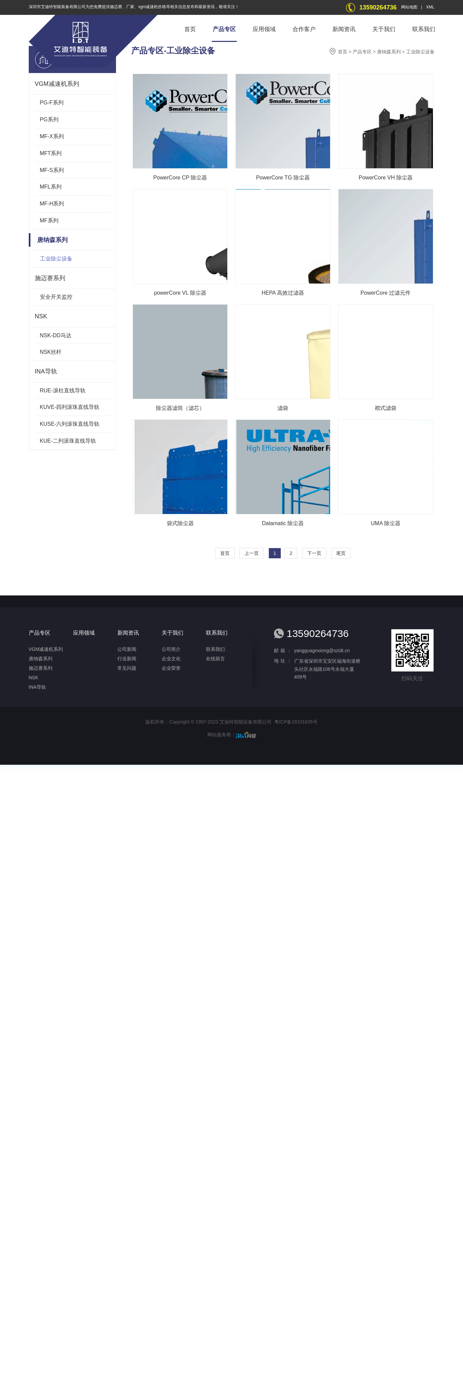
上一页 (252, 553)
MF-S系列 (52, 170)
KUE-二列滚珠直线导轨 (68, 441)
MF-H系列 (52, 203)
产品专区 (224, 29)
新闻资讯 (343, 29)
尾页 (341, 553)
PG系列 (49, 119)
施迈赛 (116, 6)
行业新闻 (126, 658)
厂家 (130, 6)
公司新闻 (126, 649)
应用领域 (264, 29)
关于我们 (383, 29)
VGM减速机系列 (57, 83)
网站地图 (409, 7)
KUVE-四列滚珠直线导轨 (70, 407)
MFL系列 (51, 187)
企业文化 (171, 658)
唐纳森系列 (50, 240)
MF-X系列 (52, 136)
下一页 (314, 553)
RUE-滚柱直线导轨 (63, 390)
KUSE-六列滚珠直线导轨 (70, 424)
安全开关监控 (56, 297)
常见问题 (126, 668)
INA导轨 (46, 371)
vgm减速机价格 (152, 6)
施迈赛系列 (50, 278)
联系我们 (423, 29)
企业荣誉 (171, 668)
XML (430, 7)
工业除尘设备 (56, 259)
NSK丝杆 (51, 352)
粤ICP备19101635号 (296, 722)
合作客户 (304, 29)
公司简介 (171, 649)
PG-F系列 (52, 102)
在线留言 (215, 658)
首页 (190, 29)
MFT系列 (51, 153)
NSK (41, 316)
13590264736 (378, 7)
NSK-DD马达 (55, 335)
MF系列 (49, 220)
